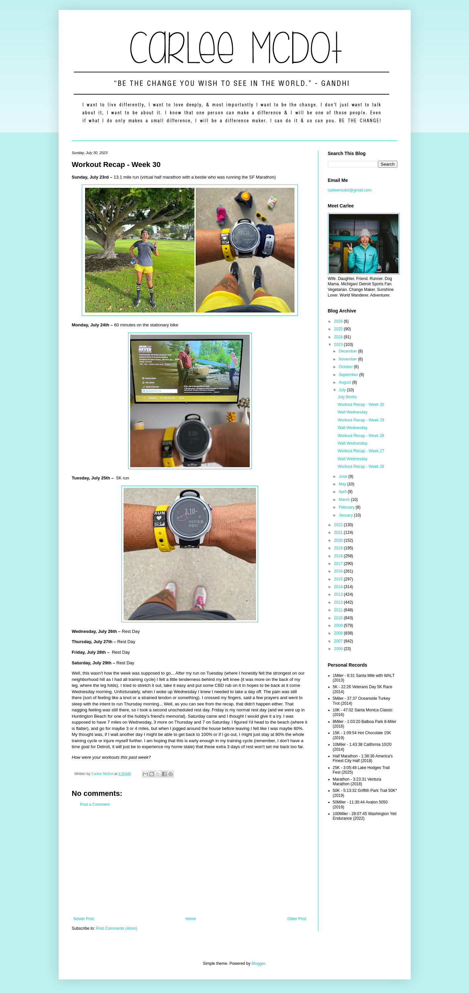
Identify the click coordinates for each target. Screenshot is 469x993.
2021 (339, 532)
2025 (339, 329)
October (346, 366)
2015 (339, 579)
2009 (339, 625)
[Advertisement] (190, 861)
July (343, 390)
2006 (339, 648)
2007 (339, 641)
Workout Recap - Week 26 (361, 466)
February (347, 507)
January (346, 515)
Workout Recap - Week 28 (361, 435)
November (348, 359)
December (348, 351)
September (349, 374)
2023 (339, 344)
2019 (339, 548)
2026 (339, 321)
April (343, 491)
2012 (339, 602)
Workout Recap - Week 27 (361, 451)
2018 (339, 556)
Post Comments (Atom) (116, 928)
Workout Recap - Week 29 (361, 420)
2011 (339, 610)
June (343, 476)
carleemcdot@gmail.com (350, 190)
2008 (339, 633)
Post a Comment (95, 804)
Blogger (258, 963)
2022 (339, 525)
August (345, 382)
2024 (339, 337)
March (345, 499)
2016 (339, 571)
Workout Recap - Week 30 (361, 404)
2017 (339, 563)
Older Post (296, 918)
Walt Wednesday (352, 412)
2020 (339, 540)
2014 (339, 586)
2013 (339, 594)
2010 (339, 618)
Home (190, 918)
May (343, 484)
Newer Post (84, 918)
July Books (347, 397)
